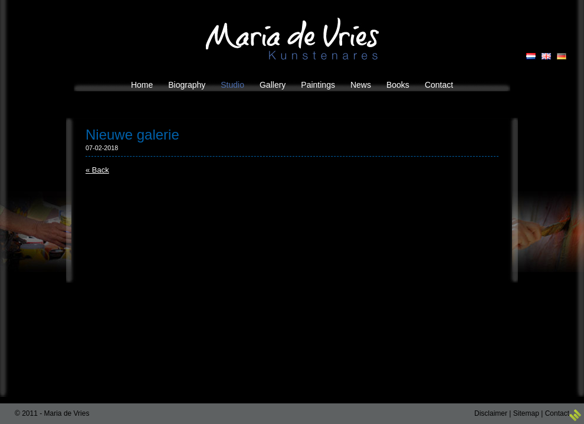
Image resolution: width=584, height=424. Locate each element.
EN (546, 56)
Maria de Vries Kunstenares (292, 38)
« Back (97, 169)
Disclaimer (490, 413)
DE (561, 56)
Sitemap (526, 413)
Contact (557, 413)
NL (531, 56)
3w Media (575, 415)
